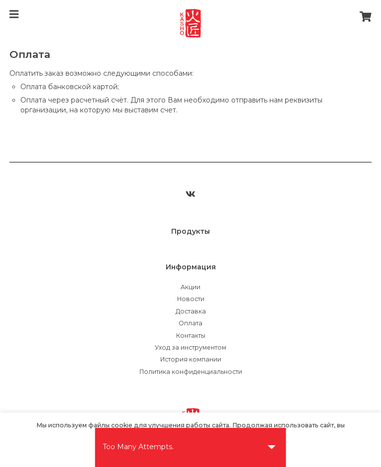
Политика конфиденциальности (190, 371)
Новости (190, 299)
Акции (190, 287)
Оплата (190, 323)
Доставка (191, 311)
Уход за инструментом (190, 347)
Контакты (190, 335)
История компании (190, 359)
